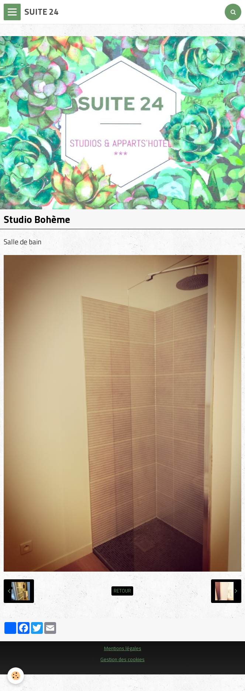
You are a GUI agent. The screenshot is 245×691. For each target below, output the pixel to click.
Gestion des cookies (122, 659)
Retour (122, 590)
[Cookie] (15, 675)
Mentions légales (122, 648)
